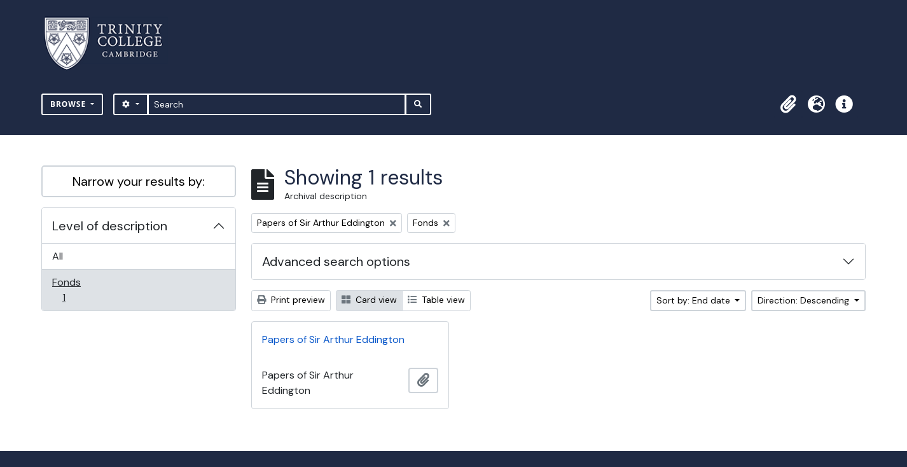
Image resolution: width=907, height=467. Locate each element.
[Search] (277, 104)
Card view (369, 299)
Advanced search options (336, 261)
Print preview (291, 299)
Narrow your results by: (139, 181)
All (57, 256)
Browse (69, 104)
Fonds (72, 289)
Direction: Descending (805, 300)
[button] (788, 104)
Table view (436, 299)
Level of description (109, 226)
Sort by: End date (694, 300)
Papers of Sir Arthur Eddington (333, 339)
